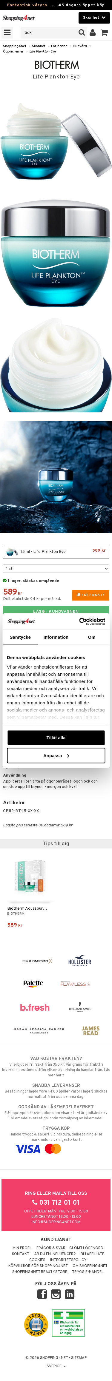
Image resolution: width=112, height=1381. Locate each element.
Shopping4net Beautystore (39, 1272)
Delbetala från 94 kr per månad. (32, 598)
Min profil (23, 1248)
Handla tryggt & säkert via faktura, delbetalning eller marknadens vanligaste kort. (56, 1139)
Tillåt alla (56, 737)
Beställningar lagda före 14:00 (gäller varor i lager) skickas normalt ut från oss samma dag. (56, 1091)
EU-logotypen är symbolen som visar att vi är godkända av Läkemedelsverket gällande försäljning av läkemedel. (56, 1112)
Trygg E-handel (88, 1272)
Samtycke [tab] (20, 637)
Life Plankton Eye (42, 51)
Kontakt (20, 1254)
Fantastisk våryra (27, 5)
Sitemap (79, 1358)
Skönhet (38, 46)
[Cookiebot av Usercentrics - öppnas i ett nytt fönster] (79, 621)
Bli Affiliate (92, 1254)
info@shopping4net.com (56, 1222)
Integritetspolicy (68, 1260)
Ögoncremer (13, 51)
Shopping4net (14, 46)
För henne (59, 46)
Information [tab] (56, 637)
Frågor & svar (50, 1248)
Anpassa (56, 755)
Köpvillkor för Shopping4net (38, 1266)
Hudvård (80, 46)
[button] (104, 32)
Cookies (37, 1260)
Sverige (56, 1366)
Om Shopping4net (90, 1266)
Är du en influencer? (55, 1254)
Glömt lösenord (86, 1248)
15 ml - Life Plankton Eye (56, 552)
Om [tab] (92, 637)
